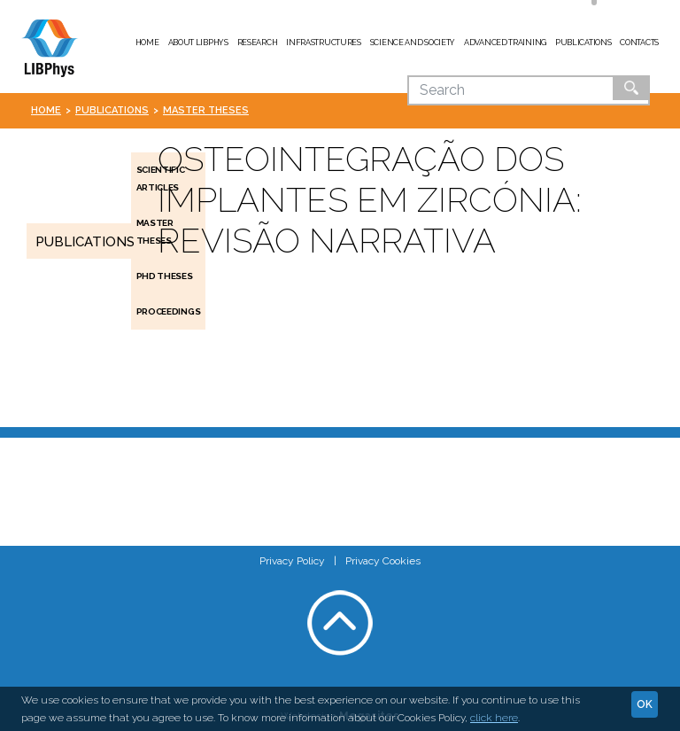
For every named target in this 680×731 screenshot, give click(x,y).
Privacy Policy (292, 561)
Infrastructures (323, 42)
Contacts (639, 42)
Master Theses (206, 110)
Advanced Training (505, 42)
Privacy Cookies (383, 561)
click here (494, 718)
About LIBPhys (198, 42)
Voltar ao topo (340, 623)
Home (147, 42)
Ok (631, 87)
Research (257, 42)
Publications (583, 42)
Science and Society (412, 42)
